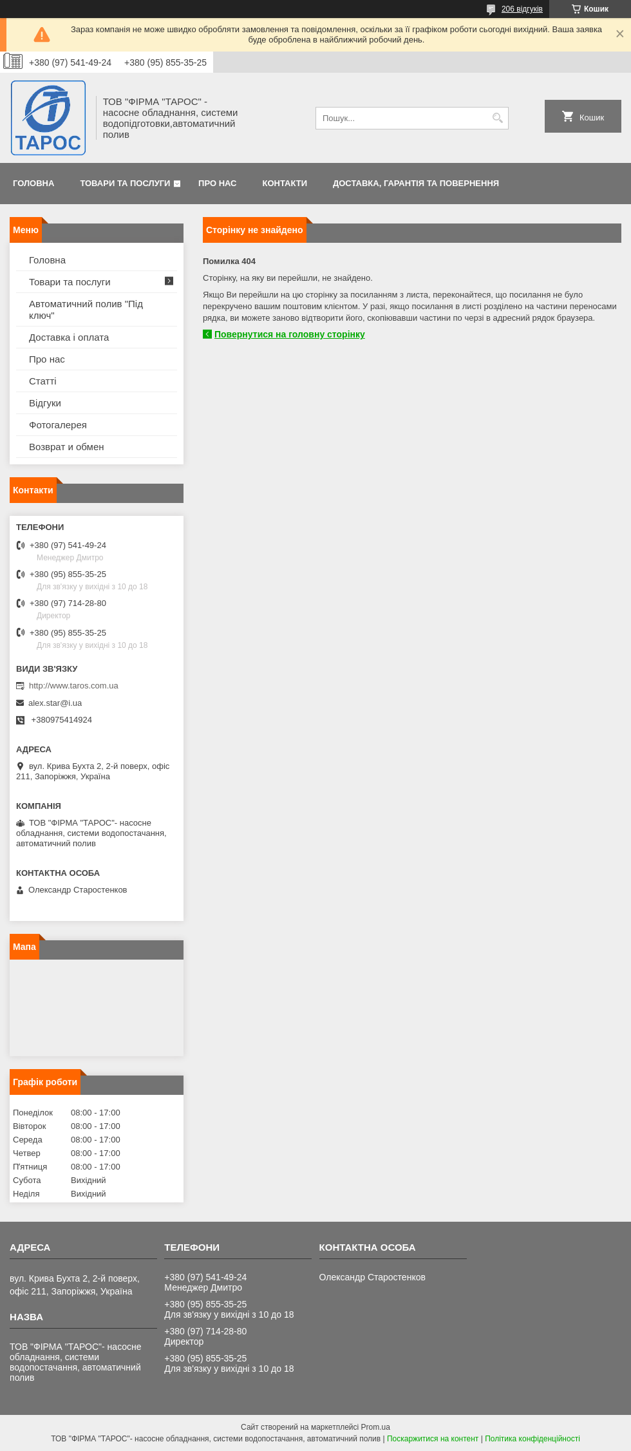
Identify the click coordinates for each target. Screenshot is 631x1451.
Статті (43, 380)
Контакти (285, 183)
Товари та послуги (125, 183)
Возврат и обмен (66, 446)
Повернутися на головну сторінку (289, 334)
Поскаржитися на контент (432, 1438)
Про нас (217, 183)
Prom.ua (375, 1427)
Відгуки (45, 402)
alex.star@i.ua (55, 703)
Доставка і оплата (69, 337)
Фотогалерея (58, 424)
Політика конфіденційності (532, 1438)
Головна (33, 183)
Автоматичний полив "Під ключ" (86, 309)
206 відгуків (522, 9)
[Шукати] (497, 118)
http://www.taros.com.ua (73, 685)
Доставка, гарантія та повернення (416, 183)
